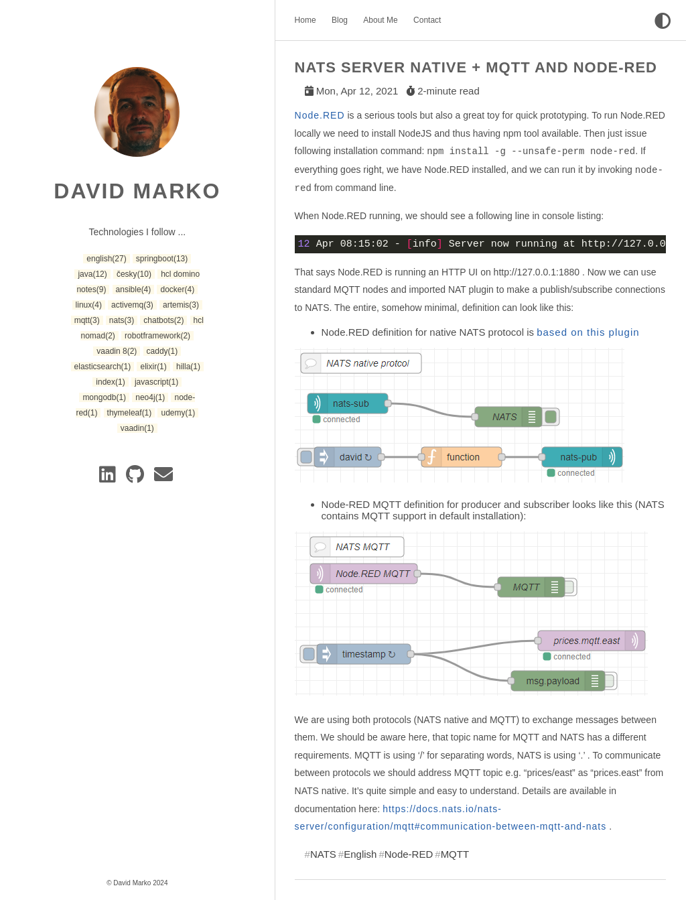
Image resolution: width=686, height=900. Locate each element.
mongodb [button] (104, 397)
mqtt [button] (87, 320)
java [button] (92, 274)
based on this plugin (588, 332)
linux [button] (89, 305)
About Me (380, 20)
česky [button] (134, 274)
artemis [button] (181, 305)
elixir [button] (153, 366)
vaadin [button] (137, 428)
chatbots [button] (163, 320)
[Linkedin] (110, 477)
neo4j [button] (150, 397)
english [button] (106, 258)
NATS (323, 854)
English (360, 854)
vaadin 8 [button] (116, 351)
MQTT (455, 854)
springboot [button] (162, 258)
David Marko (137, 191)
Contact (427, 20)
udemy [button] (178, 412)
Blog (340, 20)
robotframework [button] (157, 335)
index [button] (110, 382)
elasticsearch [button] (102, 366)
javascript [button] (156, 382)
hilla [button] (188, 366)
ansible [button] (133, 289)
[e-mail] (164, 477)
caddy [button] (162, 351)
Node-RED (409, 854)
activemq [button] (132, 305)
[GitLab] (137, 477)
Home (305, 20)
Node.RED (320, 115)
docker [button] (177, 289)
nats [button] (121, 320)
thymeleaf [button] (129, 412)
